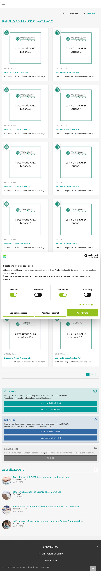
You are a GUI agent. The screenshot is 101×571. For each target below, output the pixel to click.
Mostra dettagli (86, 304)
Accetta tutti (82, 313)
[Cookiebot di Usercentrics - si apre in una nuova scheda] (86, 256)
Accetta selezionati (50, 313)
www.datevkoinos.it (27, 567)
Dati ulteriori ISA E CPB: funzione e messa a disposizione (41, 477)
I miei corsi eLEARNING (50, 403)
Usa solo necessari (18, 313)
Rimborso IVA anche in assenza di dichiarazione (37, 492)
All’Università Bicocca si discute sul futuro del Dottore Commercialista (48, 521)
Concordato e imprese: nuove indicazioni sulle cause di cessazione (46, 506)
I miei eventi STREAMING (50, 409)
